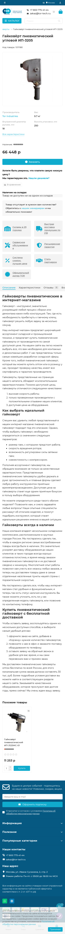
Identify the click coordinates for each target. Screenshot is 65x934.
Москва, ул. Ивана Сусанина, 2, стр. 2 (27, 872)
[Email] (32, 796)
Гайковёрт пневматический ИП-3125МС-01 (13, 742)
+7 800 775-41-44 (36, 10)
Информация (32, 823)
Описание (9, 287)
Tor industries (10, 116)
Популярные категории (32, 840)
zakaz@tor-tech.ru (38, 13)
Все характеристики (13, 134)
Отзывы (51, 287)
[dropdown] (4, 2)
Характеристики (29, 287)
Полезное (32, 831)
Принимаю (55, 929)
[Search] (44, 21)
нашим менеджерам (33, 208)
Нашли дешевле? (38, 178)
